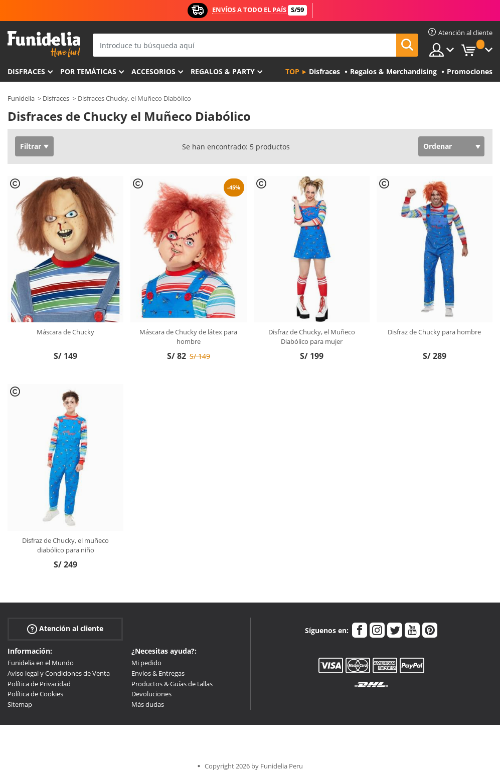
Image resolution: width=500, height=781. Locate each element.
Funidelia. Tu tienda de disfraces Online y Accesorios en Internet (44, 44)
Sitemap (20, 704)
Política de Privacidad (39, 683)
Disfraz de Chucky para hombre (434, 331)
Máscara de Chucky (65, 331)
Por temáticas (88, 71)
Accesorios (153, 71)
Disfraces (26, 71)
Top (292, 71)
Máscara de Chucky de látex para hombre (188, 336)
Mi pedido (146, 662)
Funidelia (21, 98)
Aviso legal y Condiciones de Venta (59, 673)
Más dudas (147, 704)
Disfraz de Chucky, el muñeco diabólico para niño (65, 545)
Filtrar (30, 146)
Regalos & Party (223, 71)
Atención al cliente (65, 629)
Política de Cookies (35, 693)
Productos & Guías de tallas (172, 683)
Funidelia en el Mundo (41, 662)
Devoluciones (151, 693)
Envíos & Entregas (158, 673)
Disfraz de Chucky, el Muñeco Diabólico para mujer (311, 336)
